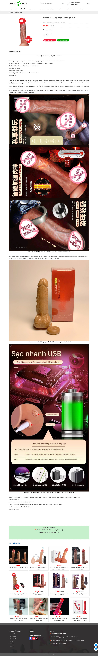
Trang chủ (14, 8)
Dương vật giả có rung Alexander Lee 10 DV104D (80, 594)
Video (74, 8)
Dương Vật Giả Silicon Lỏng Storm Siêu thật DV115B (18, 619)
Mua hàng (41, 8)
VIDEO (11, 643)
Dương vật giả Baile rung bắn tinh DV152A (38, 568)
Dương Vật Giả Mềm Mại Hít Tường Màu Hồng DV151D (59, 619)
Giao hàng (50, 8)
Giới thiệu (23, 8)
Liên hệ (81, 8)
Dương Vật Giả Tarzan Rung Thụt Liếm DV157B (38, 594)
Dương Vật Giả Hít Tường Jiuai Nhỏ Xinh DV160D (39, 619)
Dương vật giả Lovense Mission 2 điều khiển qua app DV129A (79, 619)
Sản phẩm (32, 8)
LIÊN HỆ (12, 646)
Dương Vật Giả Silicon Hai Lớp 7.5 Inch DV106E (79, 568)
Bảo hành (59, 8)
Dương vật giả (12, 80)
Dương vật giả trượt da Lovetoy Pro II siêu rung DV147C (59, 594)
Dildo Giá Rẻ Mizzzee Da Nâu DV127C (18, 567)
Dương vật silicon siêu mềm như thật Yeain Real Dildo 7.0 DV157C (59, 568)
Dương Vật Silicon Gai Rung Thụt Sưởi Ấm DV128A (18, 594)
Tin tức (67, 8)
